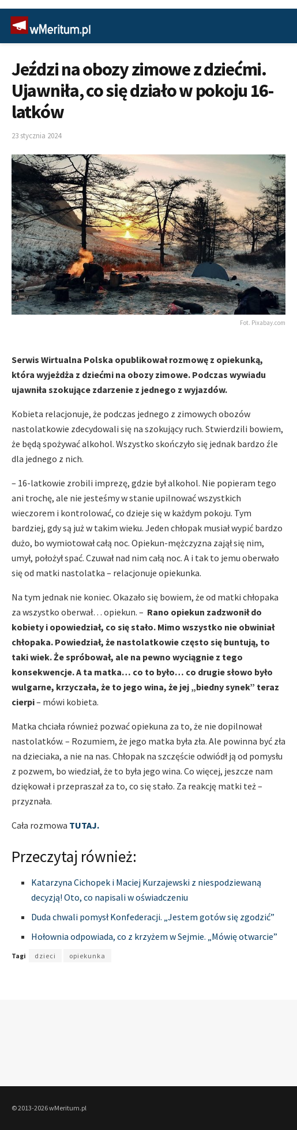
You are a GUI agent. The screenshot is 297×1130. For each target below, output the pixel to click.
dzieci (45, 955)
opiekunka (87, 955)
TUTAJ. (84, 825)
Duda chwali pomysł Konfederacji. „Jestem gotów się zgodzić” (153, 917)
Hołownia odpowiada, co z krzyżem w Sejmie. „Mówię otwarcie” (154, 936)
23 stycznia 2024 (36, 136)
